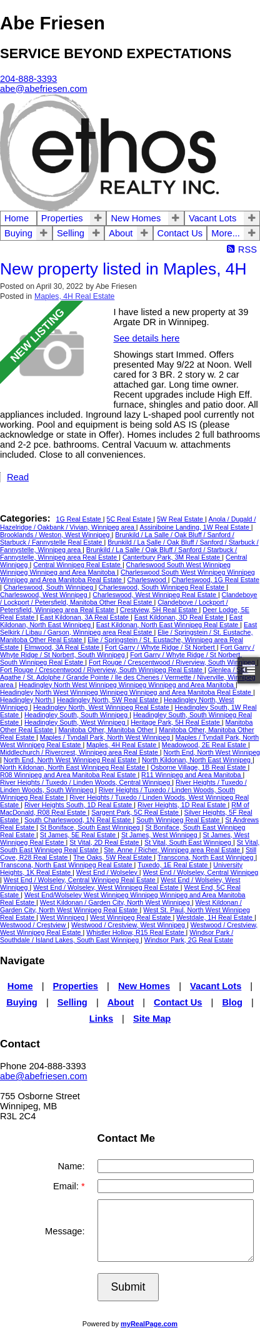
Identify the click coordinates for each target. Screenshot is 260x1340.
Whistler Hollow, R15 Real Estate (136, 932)
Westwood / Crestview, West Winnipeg (129, 925)
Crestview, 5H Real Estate (159, 609)
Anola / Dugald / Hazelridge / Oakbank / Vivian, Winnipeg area (128, 523)
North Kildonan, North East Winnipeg (197, 759)
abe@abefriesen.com (44, 1076)
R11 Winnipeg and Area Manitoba (191, 774)
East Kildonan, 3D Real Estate (180, 617)
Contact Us (180, 233)
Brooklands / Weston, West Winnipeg (55, 534)
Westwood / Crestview (34, 925)
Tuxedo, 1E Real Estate (173, 865)
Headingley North (26, 699)
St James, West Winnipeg (160, 835)
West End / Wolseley (107, 872)
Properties (62, 218)
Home (16, 218)
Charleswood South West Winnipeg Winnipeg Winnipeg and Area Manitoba (115, 568)
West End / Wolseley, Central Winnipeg (200, 872)
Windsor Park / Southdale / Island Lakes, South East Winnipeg (116, 936)
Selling (70, 233)
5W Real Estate (181, 519)
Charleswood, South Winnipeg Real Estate (162, 587)
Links (101, 1019)
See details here (146, 338)
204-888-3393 (28, 79)
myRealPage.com (149, 1323)
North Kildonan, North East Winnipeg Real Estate (73, 767)
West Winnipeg (63, 917)
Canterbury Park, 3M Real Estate (172, 557)
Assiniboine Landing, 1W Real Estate (195, 527)
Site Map (152, 1019)
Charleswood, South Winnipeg (49, 587)
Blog (232, 1002)
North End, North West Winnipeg (212, 752)
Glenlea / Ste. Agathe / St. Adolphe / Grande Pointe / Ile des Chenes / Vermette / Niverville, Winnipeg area (128, 677)
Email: (67, 1186)
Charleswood (148, 579)
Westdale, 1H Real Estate (215, 917)
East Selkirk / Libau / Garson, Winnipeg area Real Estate (128, 628)
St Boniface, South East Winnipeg (91, 827)
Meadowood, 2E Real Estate (205, 744)
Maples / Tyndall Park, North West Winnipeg (106, 737)
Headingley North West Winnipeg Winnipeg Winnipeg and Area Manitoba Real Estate (126, 692)
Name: (71, 1166)
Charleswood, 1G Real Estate (215, 579)
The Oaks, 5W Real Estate (113, 857)
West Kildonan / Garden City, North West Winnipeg (116, 902)
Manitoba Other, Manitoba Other (106, 729)
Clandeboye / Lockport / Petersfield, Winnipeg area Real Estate (114, 605)
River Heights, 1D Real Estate (183, 805)
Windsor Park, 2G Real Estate (188, 940)
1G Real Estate (79, 519)
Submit (128, 1287)
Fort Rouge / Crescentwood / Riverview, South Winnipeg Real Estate (102, 669)
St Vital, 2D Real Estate (105, 842)
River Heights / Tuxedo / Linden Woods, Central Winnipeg (86, 782)
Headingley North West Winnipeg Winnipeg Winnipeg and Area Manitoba (127, 684)
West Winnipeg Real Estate (131, 917)
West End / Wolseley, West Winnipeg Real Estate (107, 887)
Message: (65, 1231)
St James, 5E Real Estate (79, 835)
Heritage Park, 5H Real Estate (176, 722)
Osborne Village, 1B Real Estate (199, 767)
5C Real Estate (130, 519)
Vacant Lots (212, 218)
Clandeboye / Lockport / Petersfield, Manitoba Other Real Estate (129, 598)
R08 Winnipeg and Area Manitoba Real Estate (69, 774)
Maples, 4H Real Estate (74, 296)
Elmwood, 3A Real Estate (62, 647)
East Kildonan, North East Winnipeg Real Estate (168, 624)
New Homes (136, 218)
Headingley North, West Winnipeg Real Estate (102, 707)
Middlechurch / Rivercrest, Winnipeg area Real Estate (80, 752)
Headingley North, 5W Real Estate (108, 699)
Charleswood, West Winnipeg (44, 594)
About (120, 233)
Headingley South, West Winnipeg (75, 722)
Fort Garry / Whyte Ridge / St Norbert (161, 647)
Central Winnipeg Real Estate (77, 564)
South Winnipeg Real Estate (178, 820)
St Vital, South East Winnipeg (188, 842)
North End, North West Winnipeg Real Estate (71, 759)
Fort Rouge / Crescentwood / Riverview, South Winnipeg (173, 662)
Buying (18, 233)
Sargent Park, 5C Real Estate (136, 812)
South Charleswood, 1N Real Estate (78, 820)
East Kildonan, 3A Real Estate (85, 617)
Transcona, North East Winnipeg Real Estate (67, 865)
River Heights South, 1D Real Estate (79, 805)
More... (225, 233)
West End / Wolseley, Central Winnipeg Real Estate (81, 880)
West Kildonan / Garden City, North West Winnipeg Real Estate (121, 906)
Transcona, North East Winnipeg (207, 857)
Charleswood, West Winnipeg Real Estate (155, 594)
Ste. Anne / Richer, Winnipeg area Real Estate (173, 850)
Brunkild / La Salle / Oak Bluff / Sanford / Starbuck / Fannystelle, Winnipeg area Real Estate (118, 553)
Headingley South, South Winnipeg (76, 714)
